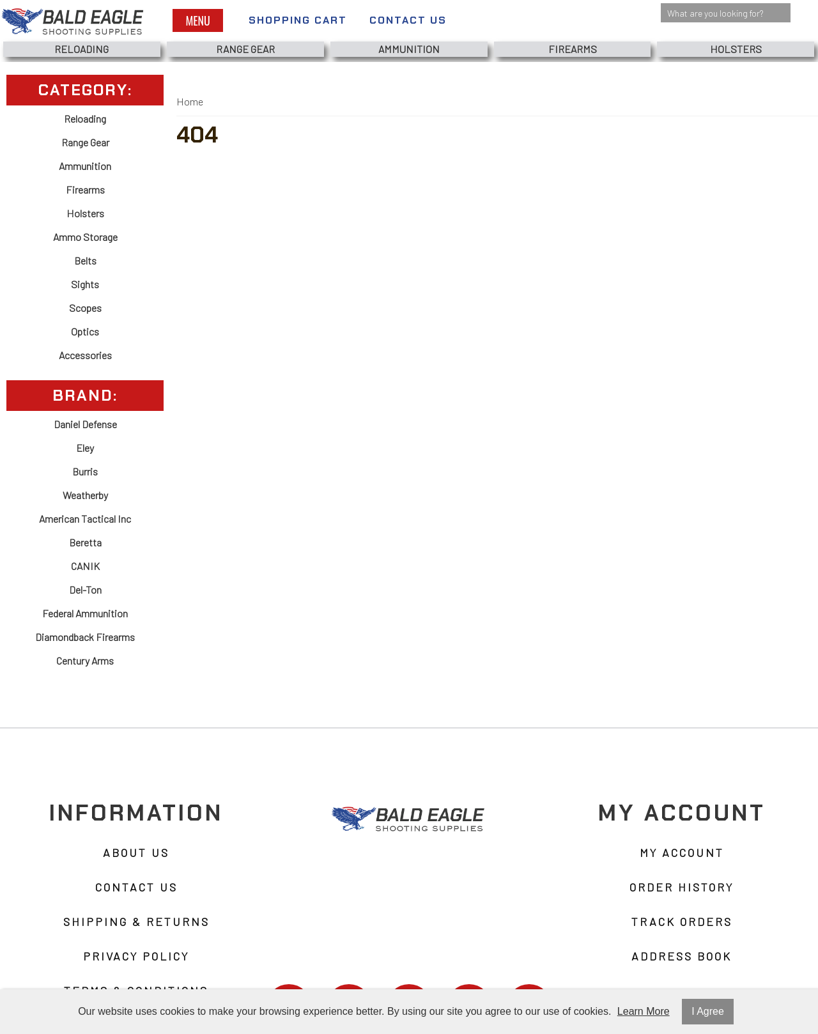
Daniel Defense (85, 424)
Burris (85, 471)
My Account (682, 852)
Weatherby (85, 495)
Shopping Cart (298, 20)
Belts (85, 260)
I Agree (707, 1011)
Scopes (85, 308)
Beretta (85, 542)
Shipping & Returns (136, 921)
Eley (85, 448)
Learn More (643, 1011)
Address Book (681, 956)
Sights (85, 284)
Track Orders (681, 921)
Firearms (572, 49)
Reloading (81, 49)
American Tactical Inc (85, 519)
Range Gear (245, 49)
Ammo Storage (85, 237)
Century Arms (85, 660)
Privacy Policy (136, 956)
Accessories (85, 355)
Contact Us (408, 20)
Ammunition (409, 49)
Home (189, 101)
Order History (681, 887)
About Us (136, 852)
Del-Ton (85, 589)
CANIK (85, 566)
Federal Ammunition (85, 613)
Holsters (736, 49)
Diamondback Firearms (85, 637)
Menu (197, 20)
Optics (85, 331)
